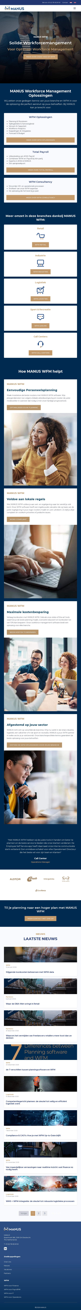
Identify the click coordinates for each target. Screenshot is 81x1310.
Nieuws (7, 1266)
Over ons (7, 1262)
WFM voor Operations (12, 1298)
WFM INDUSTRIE (40, 272)
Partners (7, 1274)
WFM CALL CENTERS (41, 353)
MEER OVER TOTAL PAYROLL (40, 170)
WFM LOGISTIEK (41, 299)
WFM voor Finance (11, 1286)
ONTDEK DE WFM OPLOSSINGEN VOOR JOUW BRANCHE (34, 745)
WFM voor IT (9, 1294)
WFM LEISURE (40, 326)
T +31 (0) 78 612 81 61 (11, 1244)
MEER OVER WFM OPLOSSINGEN (40, 140)
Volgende (55, 1214)
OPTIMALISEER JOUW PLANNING (24, 408)
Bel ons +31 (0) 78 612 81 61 (51, 2)
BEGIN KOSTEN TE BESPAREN (23, 633)
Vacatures (8, 1270)
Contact (65, 2)
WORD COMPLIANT (18, 520)
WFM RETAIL (40, 245)
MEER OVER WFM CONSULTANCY (40, 198)
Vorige (24, 1214)
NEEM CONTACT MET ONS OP (41, 919)
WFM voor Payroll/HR (12, 1290)
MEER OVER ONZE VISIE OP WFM (40, 57)
